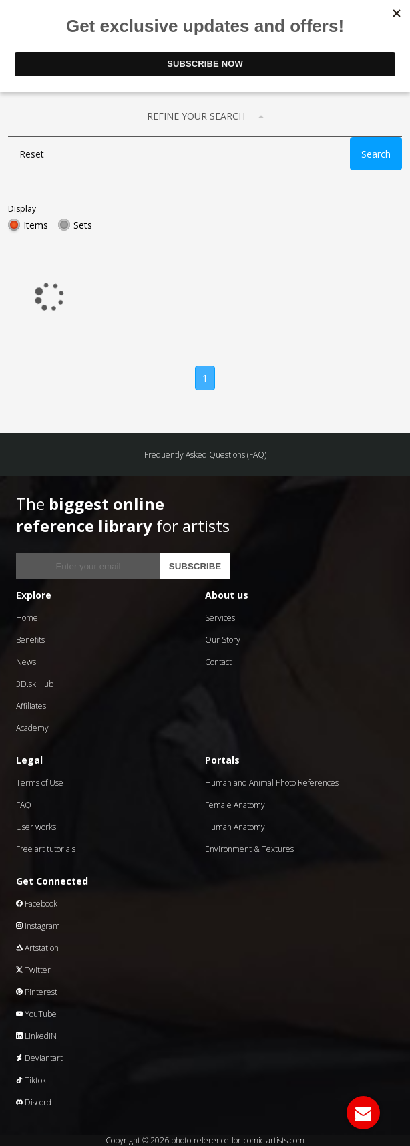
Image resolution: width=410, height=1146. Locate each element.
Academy (32, 728)
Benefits (30, 640)
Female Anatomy (235, 805)
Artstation (37, 948)
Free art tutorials (45, 849)
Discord (33, 1102)
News (26, 662)
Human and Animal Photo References (272, 783)
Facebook (36, 903)
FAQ (23, 805)
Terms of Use (39, 783)
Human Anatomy (235, 827)
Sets (82, 225)
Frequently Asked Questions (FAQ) (205, 454)
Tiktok (31, 1080)
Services (220, 617)
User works (36, 827)
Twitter (33, 970)
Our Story (222, 640)
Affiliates (31, 706)
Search (376, 154)
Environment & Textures (249, 849)
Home (27, 617)
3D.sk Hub (34, 684)
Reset (31, 154)
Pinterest (36, 992)
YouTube (36, 1014)
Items (35, 225)
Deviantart (39, 1058)
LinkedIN (36, 1036)
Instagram (38, 926)
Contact (218, 662)
